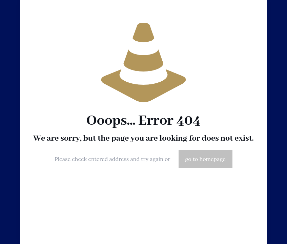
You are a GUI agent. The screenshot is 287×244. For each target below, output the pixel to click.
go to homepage (205, 159)
